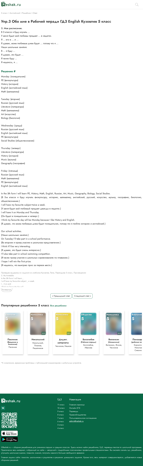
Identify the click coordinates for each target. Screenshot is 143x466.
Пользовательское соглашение (82, 418)
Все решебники (58, 305)
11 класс (61, 404)
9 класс (60, 411)
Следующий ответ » (82, 295)
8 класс (60, 414)
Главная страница (76, 404)
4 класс (60, 428)
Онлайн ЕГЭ (74, 408)
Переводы (73, 411)
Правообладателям (77, 414)
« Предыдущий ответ (61, 295)
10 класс (61, 408)
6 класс (60, 421)
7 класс (60, 418)
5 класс (60, 424)
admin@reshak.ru (76, 421)
